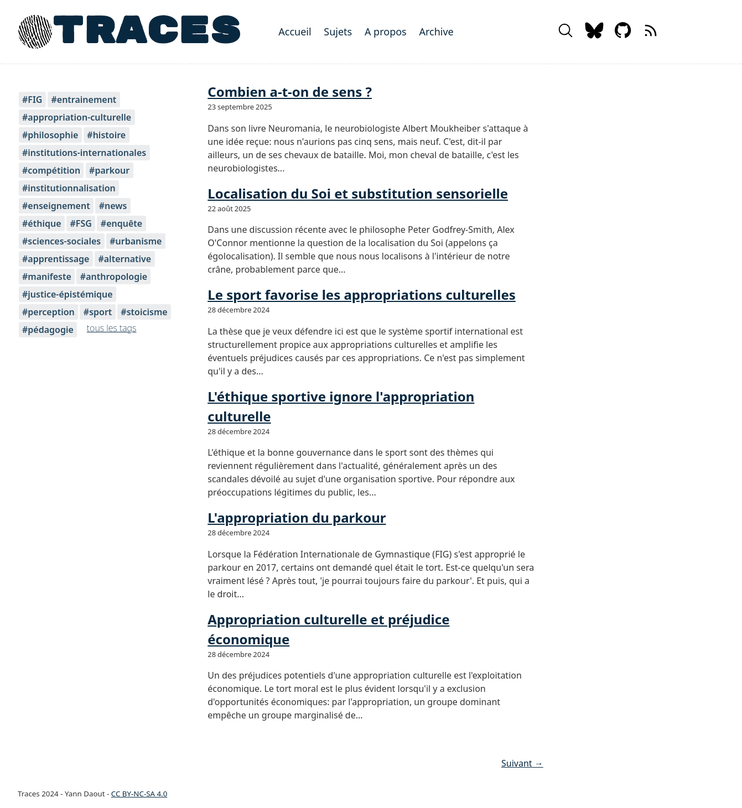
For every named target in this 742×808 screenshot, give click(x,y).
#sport (98, 312)
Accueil (294, 31)
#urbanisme (136, 241)
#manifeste (46, 276)
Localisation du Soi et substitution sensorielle (357, 193)
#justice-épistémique (67, 294)
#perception (48, 312)
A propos (386, 31)
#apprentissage (55, 259)
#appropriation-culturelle (76, 117)
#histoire (106, 135)
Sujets (338, 31)
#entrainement (83, 99)
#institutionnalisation (69, 188)
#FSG (80, 223)
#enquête (121, 223)
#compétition (51, 170)
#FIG (32, 99)
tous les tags (112, 328)
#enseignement (56, 206)
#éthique (41, 223)
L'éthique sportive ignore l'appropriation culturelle (340, 406)
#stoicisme (144, 312)
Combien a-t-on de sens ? (289, 91)
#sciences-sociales (61, 241)
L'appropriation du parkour (296, 517)
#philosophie (50, 135)
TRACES (146, 32)
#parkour (109, 170)
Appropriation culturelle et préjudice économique (328, 629)
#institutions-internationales (84, 153)
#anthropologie (113, 276)
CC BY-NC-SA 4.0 (139, 794)
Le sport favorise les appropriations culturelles (361, 294)
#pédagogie (48, 330)
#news (113, 206)
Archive (436, 31)
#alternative (124, 259)
